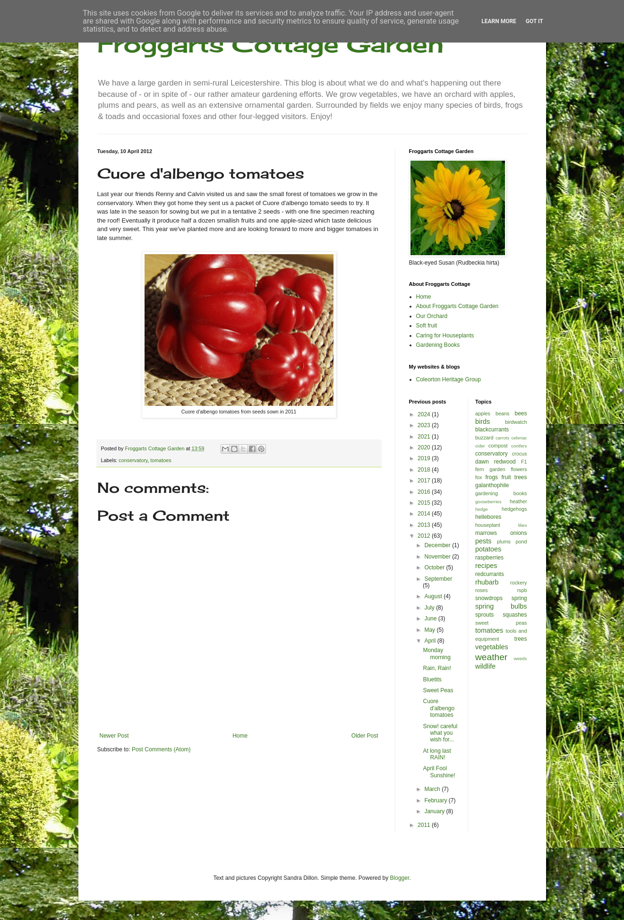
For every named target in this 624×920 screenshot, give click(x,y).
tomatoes (160, 460)
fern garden (490, 469)
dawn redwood (495, 461)
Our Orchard (432, 316)
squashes (515, 614)
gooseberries (488, 501)
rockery (518, 582)
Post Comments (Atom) (161, 749)
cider (480, 445)
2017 (425, 480)
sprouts (484, 614)
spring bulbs (501, 606)
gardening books (501, 493)
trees (520, 639)
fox (478, 477)
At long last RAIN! (437, 754)
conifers (519, 445)
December (438, 545)
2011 (425, 825)
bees (520, 413)
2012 (425, 536)
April (430, 640)
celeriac (519, 437)
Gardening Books (438, 345)
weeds (520, 658)
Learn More (498, 21)
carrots (502, 437)
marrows (486, 533)
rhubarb (487, 582)
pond (521, 541)
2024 (425, 414)
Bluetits (432, 679)
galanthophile (492, 485)
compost (498, 445)
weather (491, 657)
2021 (425, 436)
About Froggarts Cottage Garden (457, 306)
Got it (534, 21)
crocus (519, 453)
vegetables (491, 647)
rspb (522, 590)
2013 (425, 525)
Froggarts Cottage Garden (270, 43)
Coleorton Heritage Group (448, 379)
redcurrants (489, 574)
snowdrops (489, 598)
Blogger (400, 878)
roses (481, 590)
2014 (425, 513)
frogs (491, 477)
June (431, 618)
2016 (425, 492)
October (435, 567)
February (436, 800)
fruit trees (514, 477)
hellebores (488, 517)
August (434, 596)
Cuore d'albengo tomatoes (438, 708)
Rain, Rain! (437, 668)
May (430, 630)
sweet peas (501, 623)
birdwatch (516, 422)
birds (482, 421)
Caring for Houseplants (445, 335)
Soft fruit (426, 325)
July (430, 607)
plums (504, 541)
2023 (425, 425)
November (438, 556)
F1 (524, 461)
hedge (481, 509)
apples (482, 413)
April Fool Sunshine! (439, 771)
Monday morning (436, 653)
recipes (486, 565)
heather (518, 501)
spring (519, 598)
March (433, 789)
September (438, 579)
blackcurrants (492, 429)
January (435, 811)
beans (502, 413)
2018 (425, 469)
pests (483, 541)
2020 (425, 447)
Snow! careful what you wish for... (440, 733)
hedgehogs (514, 509)
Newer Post (114, 735)
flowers (519, 469)
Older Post (364, 735)
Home (240, 735)
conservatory (133, 460)
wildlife (485, 666)
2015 (425, 502)
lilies (522, 525)
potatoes (488, 549)
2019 (425, 458)
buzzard (484, 437)
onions (518, 533)
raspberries (489, 557)
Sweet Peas (438, 690)
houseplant (487, 525)
